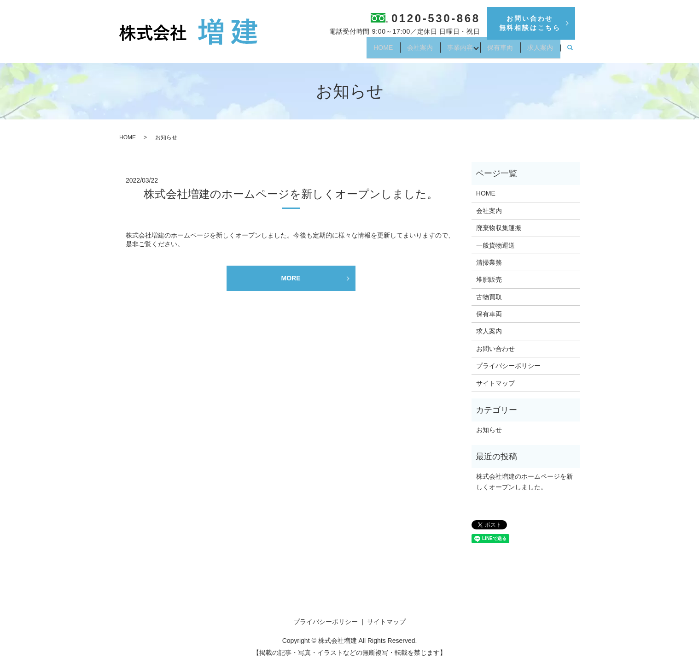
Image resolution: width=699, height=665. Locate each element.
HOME (360, 50)
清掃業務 (489, 262)
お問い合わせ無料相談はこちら (530, 23)
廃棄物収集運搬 (498, 228)
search (570, 51)
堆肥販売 (489, 279)
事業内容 (447, 50)
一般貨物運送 (495, 245)
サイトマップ (495, 383)
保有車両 (493, 50)
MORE (291, 278)
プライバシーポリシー (508, 365)
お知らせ (489, 429)
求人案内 (538, 50)
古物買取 (489, 297)
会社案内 (402, 50)
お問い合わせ (495, 348)
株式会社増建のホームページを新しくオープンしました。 (291, 194)
